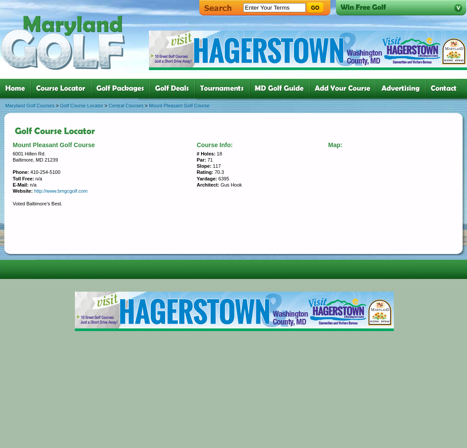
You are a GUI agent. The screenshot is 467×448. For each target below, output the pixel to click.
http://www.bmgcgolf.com (61, 191)
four (174, 88)
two (63, 88)
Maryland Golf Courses (30, 105)
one (17, 88)
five (224, 88)
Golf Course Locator (81, 105)
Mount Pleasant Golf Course (179, 105)
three (123, 88)
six (281, 88)
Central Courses (126, 105)
